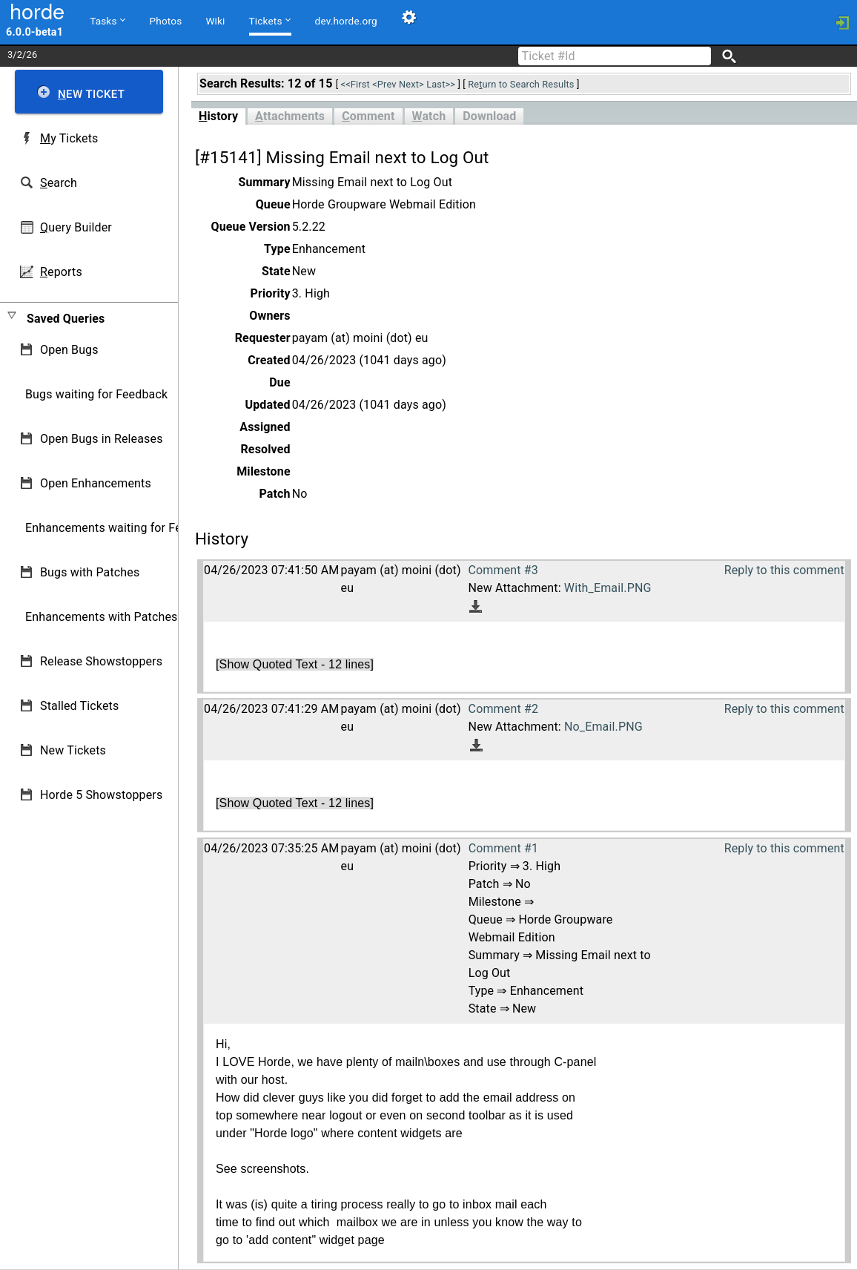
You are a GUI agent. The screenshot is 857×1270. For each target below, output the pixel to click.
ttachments (290, 116)
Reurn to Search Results (521, 84)
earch (58, 183)
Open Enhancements (95, 483)
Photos (166, 21)
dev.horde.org (346, 21)
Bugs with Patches (89, 572)
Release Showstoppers (101, 661)
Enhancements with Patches (101, 617)
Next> (411, 84)
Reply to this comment (784, 570)
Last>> (440, 84)
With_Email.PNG (608, 588)
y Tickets (69, 138)
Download (489, 116)
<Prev (384, 84)
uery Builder (76, 227)
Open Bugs (69, 350)
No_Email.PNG (603, 727)
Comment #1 (503, 848)
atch (429, 116)
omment (368, 116)
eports (61, 272)
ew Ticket (91, 94)
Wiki (215, 21)
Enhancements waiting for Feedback (122, 528)
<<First (355, 84)
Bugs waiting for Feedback (96, 394)
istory (218, 116)
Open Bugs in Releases (101, 439)
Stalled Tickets (79, 706)
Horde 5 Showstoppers (101, 795)
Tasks (107, 20)
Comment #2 (503, 709)
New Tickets (73, 750)
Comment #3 (502, 570)
